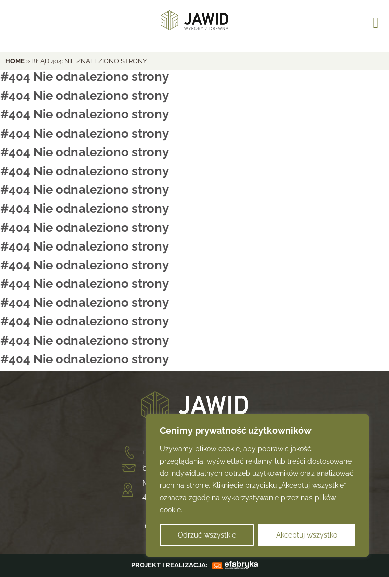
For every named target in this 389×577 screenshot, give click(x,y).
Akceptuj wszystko (306, 535)
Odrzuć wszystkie (207, 535)
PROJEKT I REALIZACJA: (169, 565)
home (15, 61)
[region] (257, 485)
